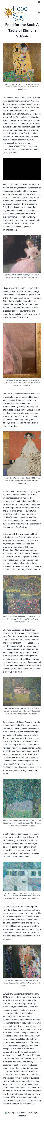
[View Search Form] (39, 2)
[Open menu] (39, 13)
